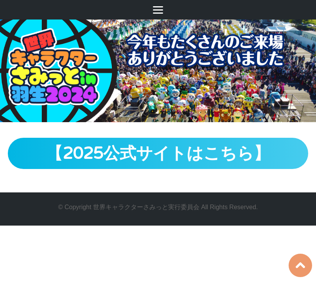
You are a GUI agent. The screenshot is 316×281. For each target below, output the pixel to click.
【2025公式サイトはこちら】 (158, 154)
